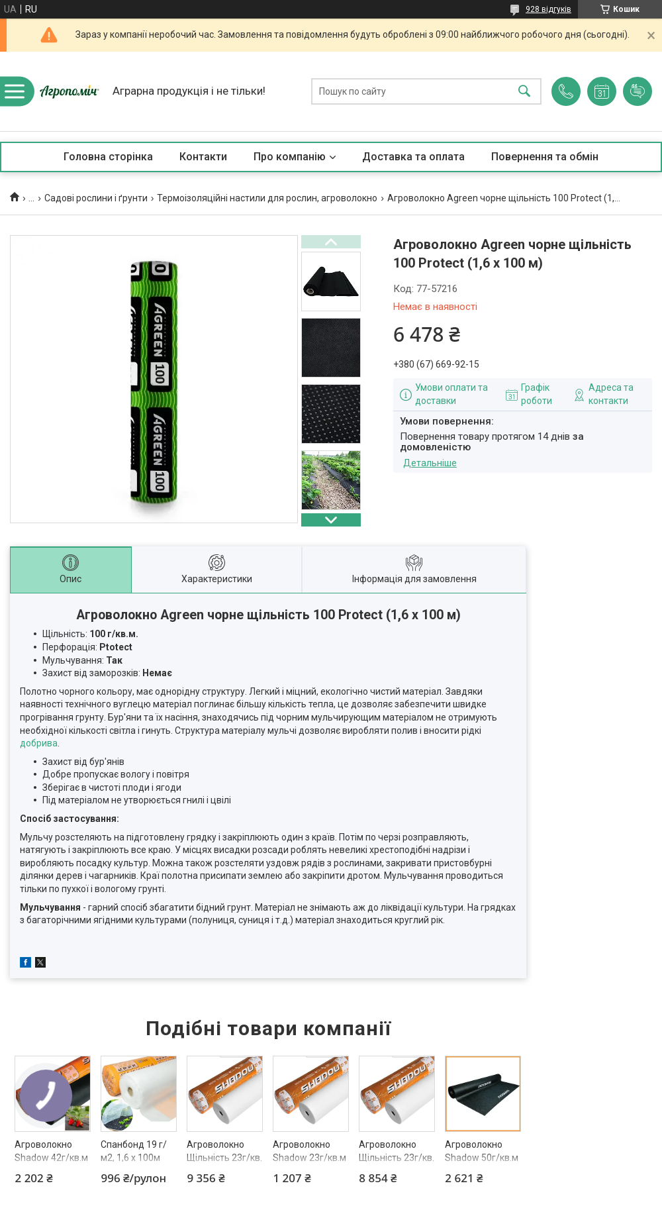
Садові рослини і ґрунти (96, 198)
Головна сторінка (108, 156)
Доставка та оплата (413, 156)
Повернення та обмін (544, 156)
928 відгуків (548, 9)
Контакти (203, 156)
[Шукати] (524, 91)
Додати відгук (637, 91)
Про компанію (290, 156)
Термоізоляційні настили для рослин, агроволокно (267, 198)
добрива (39, 743)
